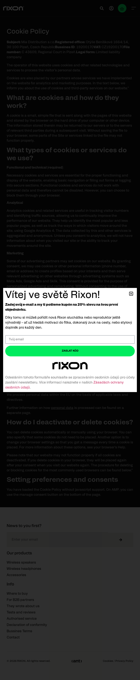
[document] (70, 340)
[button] (131, 293)
